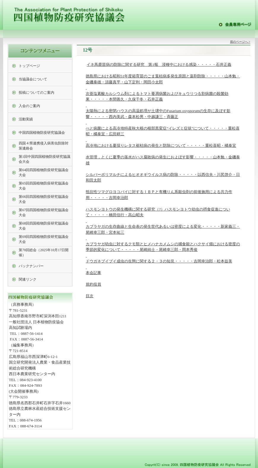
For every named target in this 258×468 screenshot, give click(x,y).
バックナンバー (31, 266)
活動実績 (26, 119)
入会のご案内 (29, 106)
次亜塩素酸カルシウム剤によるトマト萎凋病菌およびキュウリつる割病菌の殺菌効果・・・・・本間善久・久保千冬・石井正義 (157, 99)
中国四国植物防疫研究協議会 (42, 132)
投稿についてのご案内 (36, 92)
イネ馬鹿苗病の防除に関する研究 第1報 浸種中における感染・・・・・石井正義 (159, 64)
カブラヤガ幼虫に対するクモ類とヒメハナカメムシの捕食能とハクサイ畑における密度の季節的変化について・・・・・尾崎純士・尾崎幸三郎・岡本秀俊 (163, 250)
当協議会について (33, 79)
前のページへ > (240, 41)
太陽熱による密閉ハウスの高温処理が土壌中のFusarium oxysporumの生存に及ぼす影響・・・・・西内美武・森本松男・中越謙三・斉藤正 (158, 117)
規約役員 (93, 284)
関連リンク (27, 279)
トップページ (29, 66)
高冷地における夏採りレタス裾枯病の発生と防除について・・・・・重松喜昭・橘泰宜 (161, 145)
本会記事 (93, 272)
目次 (89, 296)
